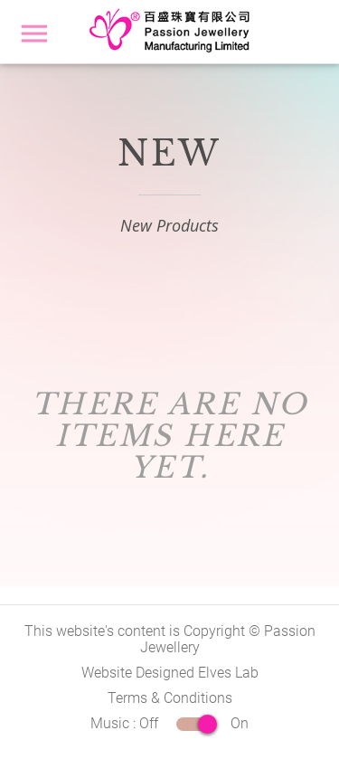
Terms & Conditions (170, 698)
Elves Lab (228, 672)
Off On (194, 723)
